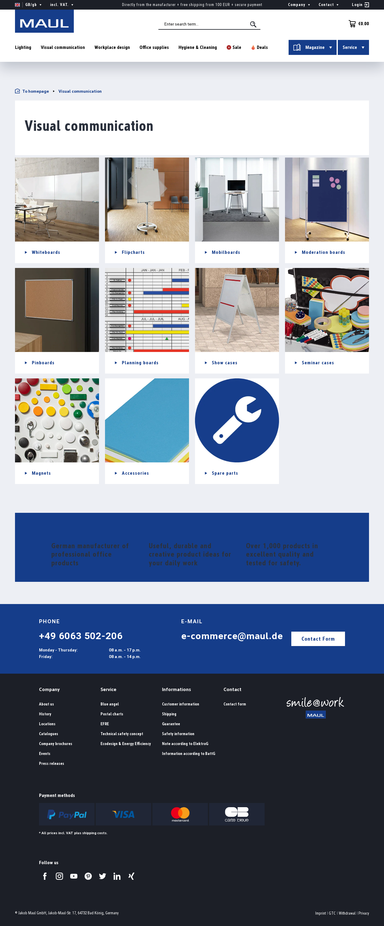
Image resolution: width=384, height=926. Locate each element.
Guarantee (171, 724)
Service (108, 689)
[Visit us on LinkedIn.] (117, 876)
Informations (176, 689)
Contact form (235, 704)
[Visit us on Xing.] (131, 876)
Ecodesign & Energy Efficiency (125, 743)
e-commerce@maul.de (232, 636)
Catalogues (48, 734)
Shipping (169, 714)
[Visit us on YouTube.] (74, 876)
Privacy (363, 913)
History (45, 714)
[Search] (254, 25)
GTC (332, 913)
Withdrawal (347, 913)
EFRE (104, 724)
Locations (47, 724)
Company (49, 689)
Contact (233, 689)
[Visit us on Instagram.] (59, 876)
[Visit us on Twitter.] (103, 876)
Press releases (51, 763)
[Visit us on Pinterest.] (88, 876)
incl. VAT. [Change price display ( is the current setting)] (62, 4)
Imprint (320, 913)
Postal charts (111, 714)
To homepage (32, 91)
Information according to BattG (188, 753)
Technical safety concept (121, 734)
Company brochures (55, 743)
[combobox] (210, 24)
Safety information (178, 734)
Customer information (180, 704)
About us (46, 704)
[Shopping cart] (357, 24)
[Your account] (360, 4)
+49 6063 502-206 (81, 636)
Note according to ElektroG (185, 743)
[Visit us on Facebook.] (45, 876)
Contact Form (318, 639)
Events (44, 753)
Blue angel (109, 704)
